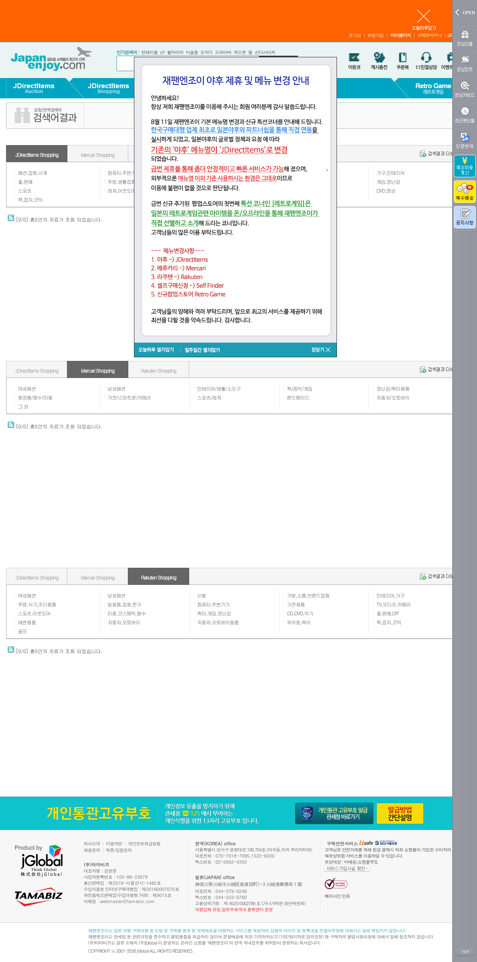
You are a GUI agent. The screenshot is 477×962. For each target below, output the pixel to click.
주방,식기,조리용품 (37, 604)
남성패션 (116, 388)
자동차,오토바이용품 (218, 622)
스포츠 (24, 190)
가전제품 (295, 604)
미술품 (192, 52)
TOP (464, 952)
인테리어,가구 (390, 595)
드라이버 (223, 52)
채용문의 (92, 850)
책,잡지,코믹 (30, 199)
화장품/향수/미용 (35, 397)
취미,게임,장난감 (214, 613)
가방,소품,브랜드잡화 (308, 595)
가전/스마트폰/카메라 (129, 397)
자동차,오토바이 (124, 622)
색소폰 (239, 52)
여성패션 (27, 388)
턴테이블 (149, 52)
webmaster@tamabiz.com (127, 901)
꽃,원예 (25, 181)
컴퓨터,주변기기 (124, 172)
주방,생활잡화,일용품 (129, 181)
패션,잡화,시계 (32, 172)
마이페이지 (401, 35)
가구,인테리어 (390, 172)
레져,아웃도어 (122, 190)
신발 (201, 595)
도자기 (206, 52)
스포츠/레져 (209, 397)
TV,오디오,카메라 (393, 604)
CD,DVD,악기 (300, 613)
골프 (22, 631)
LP (162, 52)
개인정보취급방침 (144, 843)
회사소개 (92, 843)
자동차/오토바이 (392, 397)
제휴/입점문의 (119, 850)
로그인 (355, 35)
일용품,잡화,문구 (124, 604)
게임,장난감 (388, 181)
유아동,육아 (298, 622)
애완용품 (27, 622)
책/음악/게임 (299, 388)
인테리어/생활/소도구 (219, 388)
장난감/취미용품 (392, 388)
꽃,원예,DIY (387, 613)
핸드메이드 (298, 397)
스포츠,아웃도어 (34, 613)
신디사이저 (265, 52)
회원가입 (375, 35)
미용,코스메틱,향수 (127, 613)
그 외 (23, 406)
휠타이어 (175, 52)
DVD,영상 (385, 190)
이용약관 (114, 843)
